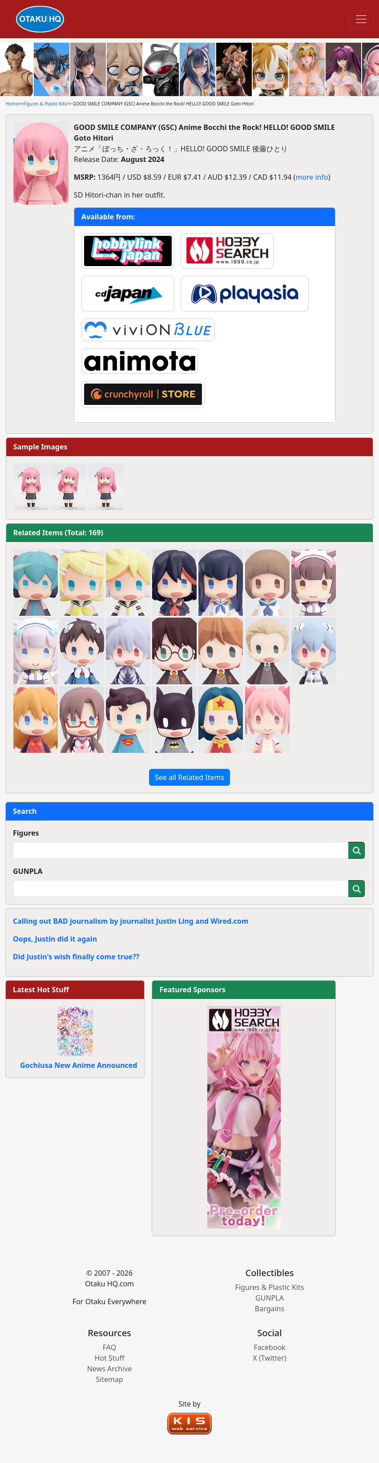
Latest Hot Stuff (41, 989)
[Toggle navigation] (361, 19)
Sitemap (109, 1379)
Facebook (270, 1347)
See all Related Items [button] (189, 777)
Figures (26, 833)
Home (12, 104)
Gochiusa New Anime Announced (78, 1065)
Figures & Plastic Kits (45, 104)
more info (311, 177)
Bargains (269, 1308)
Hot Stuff (110, 1358)
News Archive (109, 1369)
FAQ (109, 1347)
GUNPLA (28, 871)
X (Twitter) (269, 1358)
